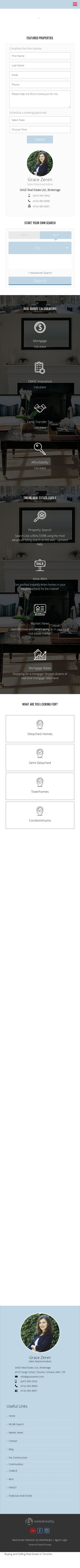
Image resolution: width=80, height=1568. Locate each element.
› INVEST (12, 1494)
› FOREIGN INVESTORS (21, 1504)
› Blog (10, 1451)
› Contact (12, 1442)
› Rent (10, 1485)
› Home (11, 1413)
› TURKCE (13, 1475)
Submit (40, 139)
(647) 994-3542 (41, 195)
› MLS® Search (16, 1422)
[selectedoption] (40, 246)
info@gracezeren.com (32, 1373)
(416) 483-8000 (41, 201)
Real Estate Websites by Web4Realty (32, 1548)
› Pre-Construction (18, 1461)
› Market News (16, 1432)
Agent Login (61, 1548)
